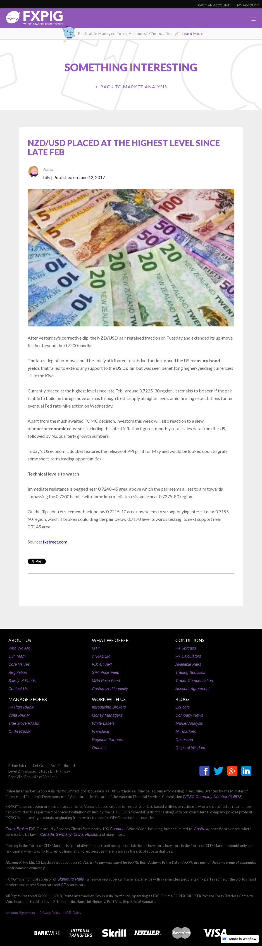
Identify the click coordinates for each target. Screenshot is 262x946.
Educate (182, 707)
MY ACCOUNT (248, 5)
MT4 (96, 648)
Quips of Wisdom (190, 747)
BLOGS (182, 699)
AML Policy (73, 912)
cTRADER (101, 656)
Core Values (19, 664)
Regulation (17, 672)
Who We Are (19, 648)
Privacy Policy (49, 912)
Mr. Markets (185, 731)
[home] (31, 19)
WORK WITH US (109, 699)
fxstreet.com (55, 541)
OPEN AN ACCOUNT (214, 5)
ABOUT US (19, 640)
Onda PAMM (19, 731)
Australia (201, 829)
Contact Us (18, 688)
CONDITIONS (189, 640)
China (78, 834)
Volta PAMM (19, 715)
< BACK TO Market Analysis (131, 86)
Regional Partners (107, 739)
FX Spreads (185, 648)
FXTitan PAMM (21, 707)
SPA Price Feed (105, 672)
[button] (253, 19)
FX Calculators (188, 656)
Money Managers (107, 715)
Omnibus (100, 747)
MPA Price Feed (106, 680)
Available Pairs (188, 664)
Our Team (17, 656)
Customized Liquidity (110, 688)
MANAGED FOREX (27, 699)
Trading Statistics (190, 672)
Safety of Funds (22, 680)
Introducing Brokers (109, 707)
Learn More (192, 33)
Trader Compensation (194, 680)
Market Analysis (189, 723)
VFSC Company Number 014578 (212, 796)
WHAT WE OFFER (110, 640)
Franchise (100, 731)
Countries (118, 829)
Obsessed (184, 739)
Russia (91, 834)
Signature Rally (70, 879)
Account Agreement (192, 688)
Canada (47, 834)
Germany (64, 834)
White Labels (103, 723)
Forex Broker (17, 829)
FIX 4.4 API (102, 664)
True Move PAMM (23, 723)
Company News (189, 715)
